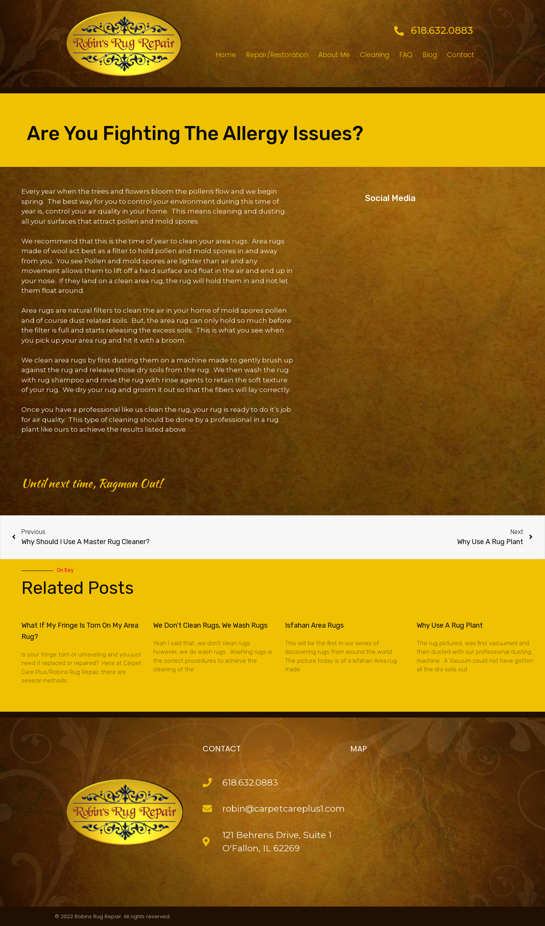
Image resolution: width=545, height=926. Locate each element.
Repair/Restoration (277, 55)
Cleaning (374, 55)
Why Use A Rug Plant (450, 625)
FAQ (405, 55)
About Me (334, 55)
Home (226, 55)
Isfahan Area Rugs (314, 625)
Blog (430, 55)
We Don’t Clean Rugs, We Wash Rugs (210, 625)
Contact (460, 55)
